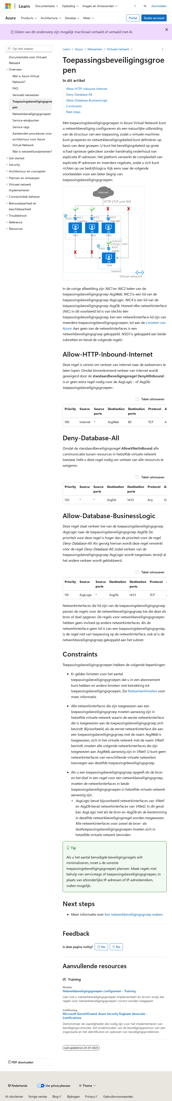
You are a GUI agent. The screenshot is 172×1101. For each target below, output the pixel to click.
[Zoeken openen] (145, 6)
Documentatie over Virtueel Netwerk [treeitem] (27, 60)
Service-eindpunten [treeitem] (25, 120)
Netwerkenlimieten (142, 691)
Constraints (74, 106)
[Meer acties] (163, 49)
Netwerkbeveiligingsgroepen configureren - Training (99, 991)
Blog (55, 1096)
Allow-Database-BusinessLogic (87, 100)
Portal (133, 18)
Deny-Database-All (79, 94)
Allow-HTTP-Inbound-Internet (86, 89)
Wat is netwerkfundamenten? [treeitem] (32, 151)
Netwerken (95, 49)
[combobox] (28, 48)
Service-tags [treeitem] (20, 127)
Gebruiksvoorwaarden (118, 1096)
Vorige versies (37, 1096)
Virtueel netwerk (118, 49)
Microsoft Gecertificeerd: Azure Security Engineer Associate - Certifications (105, 1016)
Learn (66, 49)
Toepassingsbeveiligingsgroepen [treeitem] (32, 104)
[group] (115, 415)
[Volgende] (135, 6)
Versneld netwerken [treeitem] (25, 95)
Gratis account (154, 18)
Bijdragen (73, 1096)
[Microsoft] (8, 6)
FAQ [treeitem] (15, 88)
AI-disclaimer (14, 1096)
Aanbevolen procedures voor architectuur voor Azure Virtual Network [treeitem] (32, 139)
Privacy (90, 1096)
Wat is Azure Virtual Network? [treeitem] (25, 79)
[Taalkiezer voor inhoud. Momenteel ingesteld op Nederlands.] (17, 1085)
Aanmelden (159, 6)
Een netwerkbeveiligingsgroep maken (133, 914)
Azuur (79, 49)
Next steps (73, 112)
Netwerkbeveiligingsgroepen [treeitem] (31, 114)
